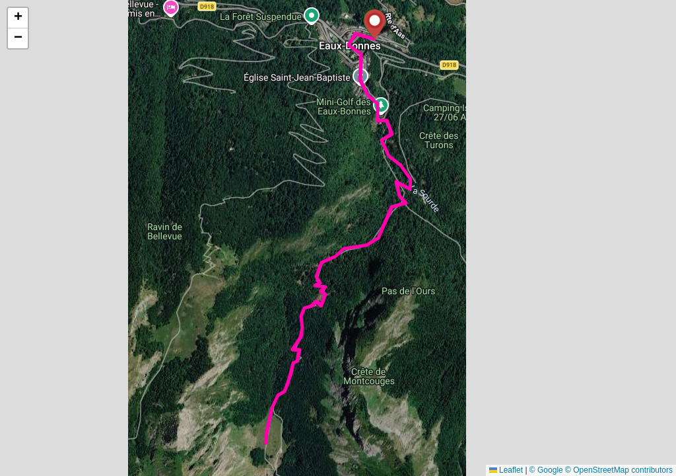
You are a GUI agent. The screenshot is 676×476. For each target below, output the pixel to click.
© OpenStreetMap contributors (619, 470)
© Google (546, 470)
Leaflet (506, 470)
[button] (375, 24)
